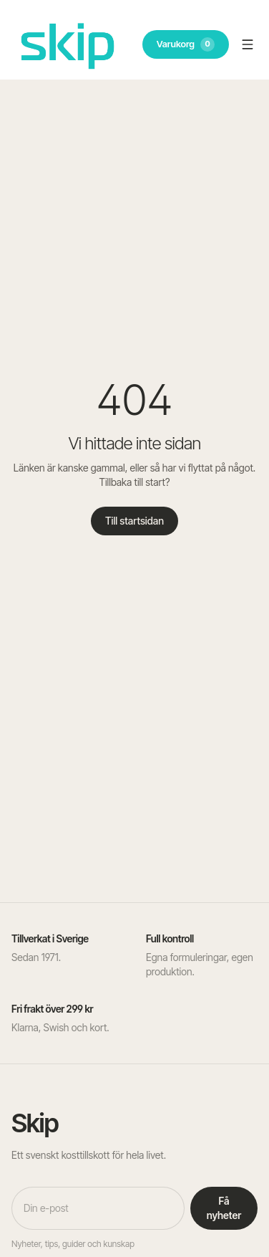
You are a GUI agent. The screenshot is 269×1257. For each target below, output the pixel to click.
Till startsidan (134, 521)
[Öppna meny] (247, 44)
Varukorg (186, 44)
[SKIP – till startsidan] (67, 44)
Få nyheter (224, 1208)
